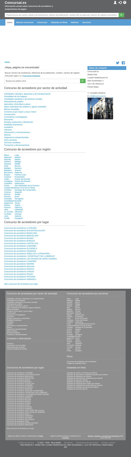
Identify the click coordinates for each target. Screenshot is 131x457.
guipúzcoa (8, 203)
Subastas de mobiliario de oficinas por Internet (82, 387)
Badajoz (7, 168)
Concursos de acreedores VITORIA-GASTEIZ (22, 423)
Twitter (41, 436)
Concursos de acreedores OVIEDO (19, 271)
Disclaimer (68, 443)
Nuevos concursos (24, 22)
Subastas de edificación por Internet (79, 376)
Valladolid (19, 209)
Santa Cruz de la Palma (25, 188)
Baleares (8, 170)
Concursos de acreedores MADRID (19, 264)
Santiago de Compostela (25, 190)
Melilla (17, 164)
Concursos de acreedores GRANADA (20, 251)
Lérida (6, 218)
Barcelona (8, 172)
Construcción (9, 114)
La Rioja (7, 214)
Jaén (6, 209)
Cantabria (8, 181)
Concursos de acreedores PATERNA (19, 277)
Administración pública (13, 101)
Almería (7, 161)
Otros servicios (10, 140)
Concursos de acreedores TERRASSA (20, 416)
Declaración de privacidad (87, 443)
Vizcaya (18, 214)
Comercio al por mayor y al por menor (20, 112)
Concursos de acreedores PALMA (18, 274)
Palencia (18, 172)
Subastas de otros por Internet (77, 389)
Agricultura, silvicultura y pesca (17, 104)
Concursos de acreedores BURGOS (19, 241)
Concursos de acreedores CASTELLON (21, 243)
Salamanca (19, 183)
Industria (8, 130)
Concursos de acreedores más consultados (81, 361)
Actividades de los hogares (15, 96)
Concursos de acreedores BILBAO (19, 238)
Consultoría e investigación (15, 117)
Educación (8, 119)
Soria (17, 196)
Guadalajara (9, 201)
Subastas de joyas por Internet (77, 380)
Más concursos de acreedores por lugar (21, 284)
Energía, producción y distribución (18, 122)
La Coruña (8, 212)
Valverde (18, 212)
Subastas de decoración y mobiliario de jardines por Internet (87, 375)
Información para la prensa (16, 347)
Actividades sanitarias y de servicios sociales (23, 99)
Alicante (7, 159)
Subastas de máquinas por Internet (79, 382)
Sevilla (17, 194)
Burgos (7, 175)
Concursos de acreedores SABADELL (20, 279)
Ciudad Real (9, 188)
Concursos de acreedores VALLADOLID (20, 419)
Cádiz (6, 179)
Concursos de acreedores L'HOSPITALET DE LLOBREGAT (29, 256)
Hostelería (8, 127)
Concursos (42, 22)
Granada (8, 199)
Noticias (74, 22)
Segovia (18, 192)
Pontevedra (20, 177)
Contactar (10, 344)
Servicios (86, 22)
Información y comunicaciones (17, 132)
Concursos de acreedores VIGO (18, 421)
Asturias (7, 164)
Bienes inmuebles (11, 109)
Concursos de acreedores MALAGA (19, 266)
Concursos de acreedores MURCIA (19, 269)
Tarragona (19, 199)
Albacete (8, 157)
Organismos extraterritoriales (16, 137)
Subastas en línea (59, 22)
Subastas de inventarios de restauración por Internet (84, 378)
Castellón (8, 183)
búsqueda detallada (31, 76)
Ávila (6, 166)
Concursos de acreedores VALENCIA (19, 418)
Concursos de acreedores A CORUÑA (20, 228)
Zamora (18, 216)
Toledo (17, 205)
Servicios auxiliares (12, 142)
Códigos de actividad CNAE (76, 363)
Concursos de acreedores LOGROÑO (20, 261)
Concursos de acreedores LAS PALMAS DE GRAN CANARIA (30, 259)
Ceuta (6, 185)
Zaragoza (19, 218)
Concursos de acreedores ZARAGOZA (20, 425)
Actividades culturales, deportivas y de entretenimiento (27, 94)
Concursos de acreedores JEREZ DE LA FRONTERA (27, 253)
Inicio (9, 22)
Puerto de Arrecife (22, 179)
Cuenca (7, 192)
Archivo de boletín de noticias (17, 349)
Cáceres (7, 177)
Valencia (18, 207)
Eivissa (7, 194)
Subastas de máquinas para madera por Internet (83, 384)
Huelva (7, 205)
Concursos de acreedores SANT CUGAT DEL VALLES (25, 410)
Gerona (7, 196)
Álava (6, 155)
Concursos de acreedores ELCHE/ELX (20, 248)
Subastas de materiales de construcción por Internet (84, 385)
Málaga (18, 161)
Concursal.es (15, 3)
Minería (7, 135)
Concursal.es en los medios (16, 345)
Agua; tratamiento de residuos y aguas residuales (25, 107)
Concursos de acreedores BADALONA (20, 233)
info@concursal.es (98, 96)
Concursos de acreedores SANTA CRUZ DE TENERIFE (26, 412)
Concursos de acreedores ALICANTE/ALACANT (24, 230)
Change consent (108, 443)
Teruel (17, 203)
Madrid (18, 157)
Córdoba (8, 190)
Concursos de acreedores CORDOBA (20, 246)
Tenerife (18, 201)
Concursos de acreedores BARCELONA (21, 236)
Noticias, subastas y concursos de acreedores (103, 436)
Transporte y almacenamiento (16, 145)
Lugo (17, 155)
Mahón (18, 159)
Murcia (17, 166)
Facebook (65, 438)
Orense (18, 170)
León (6, 216)
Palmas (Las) (20, 175)
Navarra (18, 168)
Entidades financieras (13, 124)
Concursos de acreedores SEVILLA (19, 414)
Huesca (7, 207)
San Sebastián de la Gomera (27, 185)
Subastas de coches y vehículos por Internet (82, 373)
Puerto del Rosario (23, 181)
